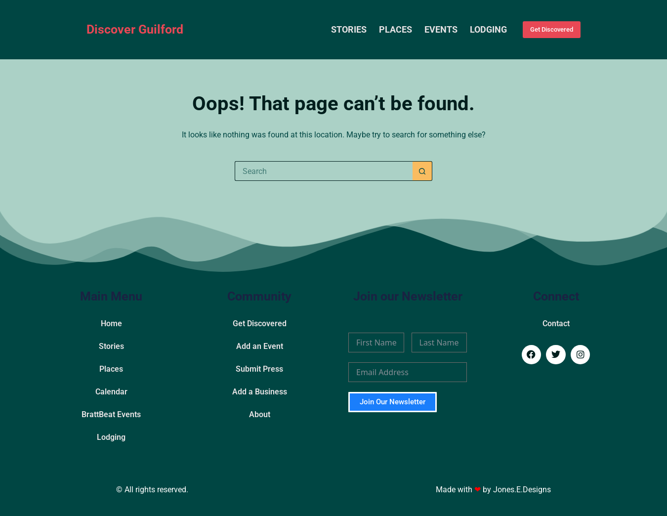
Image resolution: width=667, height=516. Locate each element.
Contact (556, 323)
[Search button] (422, 171)
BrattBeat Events (111, 414)
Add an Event (259, 346)
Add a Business (259, 391)
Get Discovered (551, 29)
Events (441, 29)
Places (395, 29)
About (259, 414)
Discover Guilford (134, 29)
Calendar (111, 391)
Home (111, 323)
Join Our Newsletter (392, 401)
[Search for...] (324, 171)
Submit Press (259, 369)
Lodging (488, 29)
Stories (349, 29)
